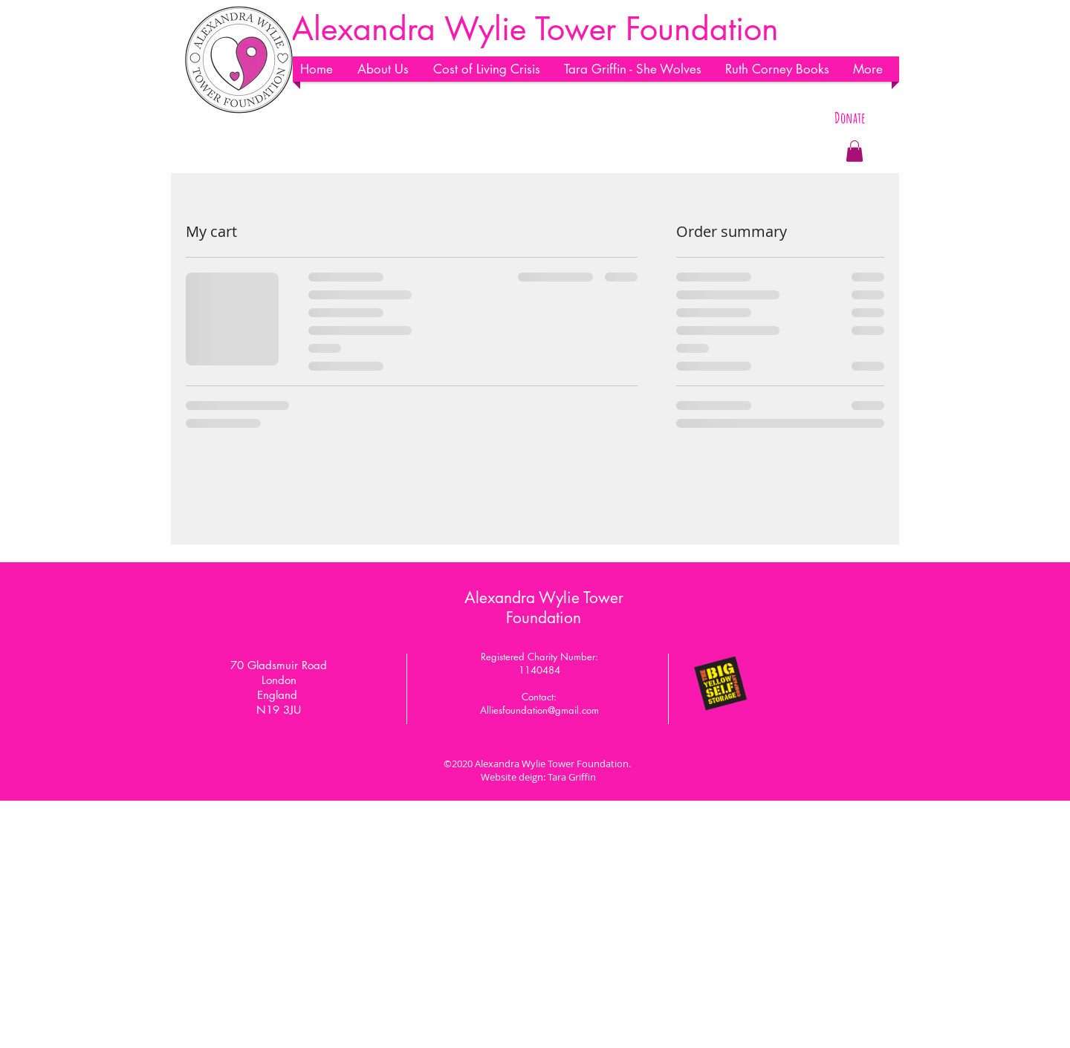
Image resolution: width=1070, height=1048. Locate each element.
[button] (388, 69)
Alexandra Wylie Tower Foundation (543, 608)
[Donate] (849, 118)
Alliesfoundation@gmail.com (539, 710)
